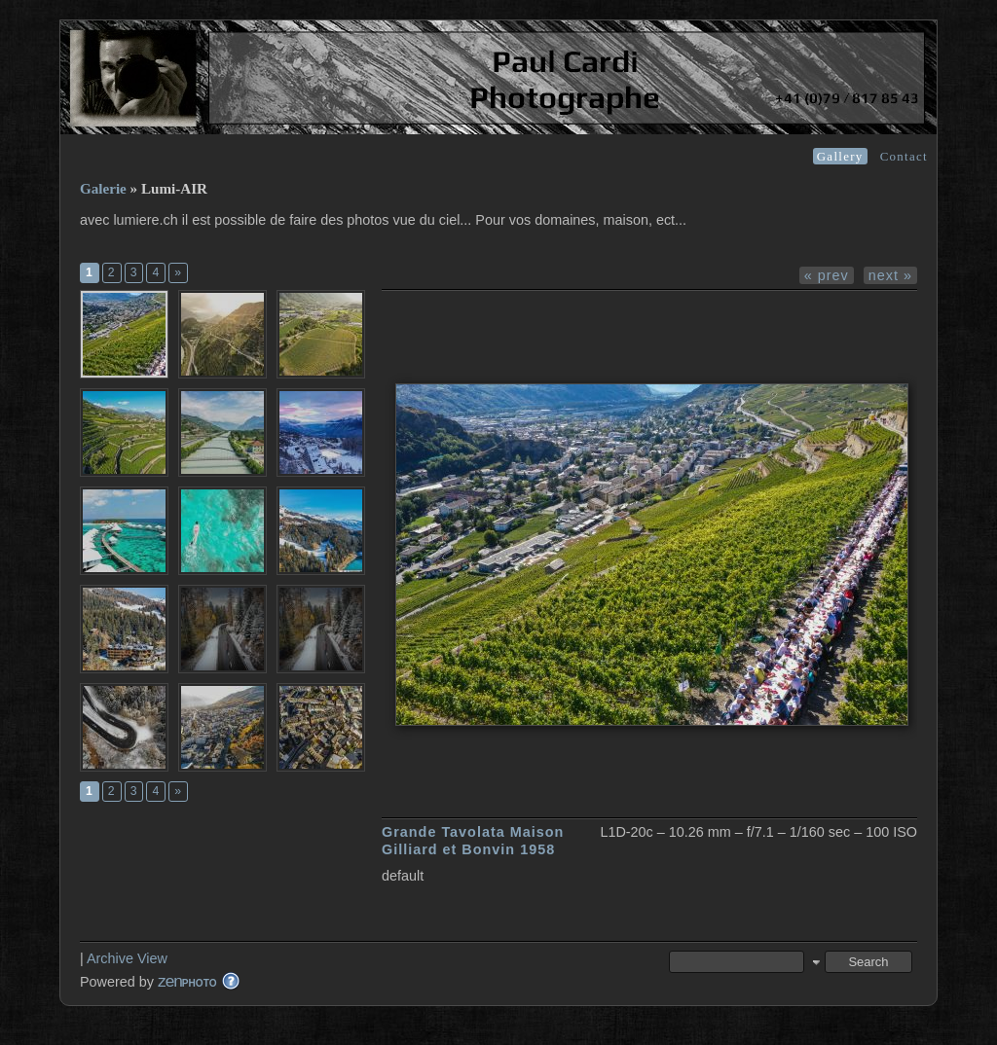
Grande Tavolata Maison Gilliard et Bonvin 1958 (473, 840)
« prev (826, 275)
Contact (904, 156)
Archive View (127, 958)
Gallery (840, 156)
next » (890, 275)
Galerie (103, 189)
